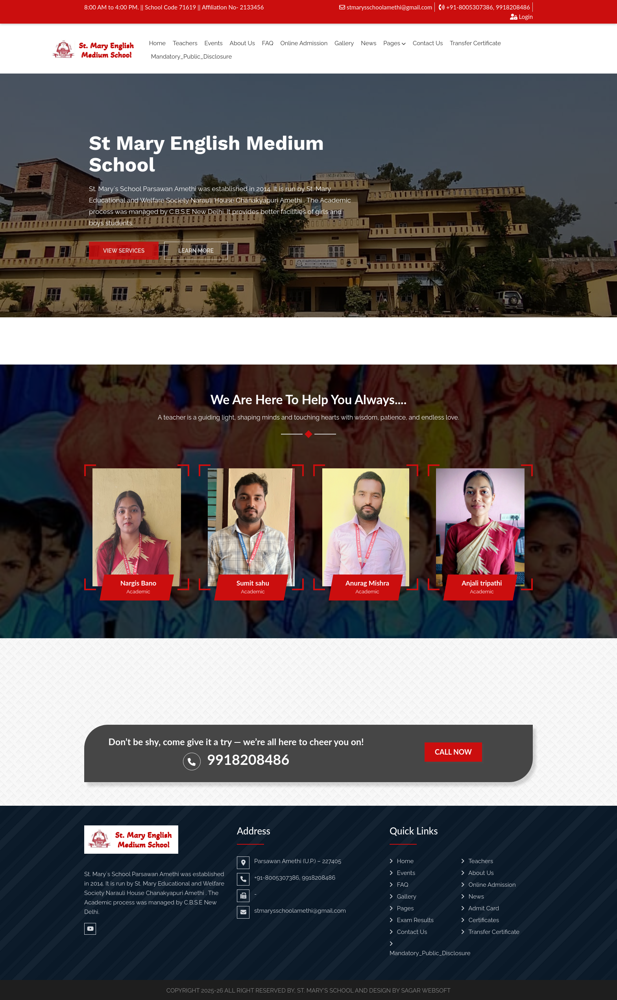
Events (213, 43)
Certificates (480, 920)
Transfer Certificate (475, 43)
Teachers (185, 43)
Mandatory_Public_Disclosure (191, 56)
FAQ (267, 43)
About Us (242, 43)
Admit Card (480, 908)
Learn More (196, 256)
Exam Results (412, 920)
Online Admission (303, 43)
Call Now (453, 752)
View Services (123, 256)
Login (521, 16)
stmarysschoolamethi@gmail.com (385, 7)
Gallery (344, 43)
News (368, 43)
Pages (394, 43)
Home (157, 43)
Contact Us (428, 43)
